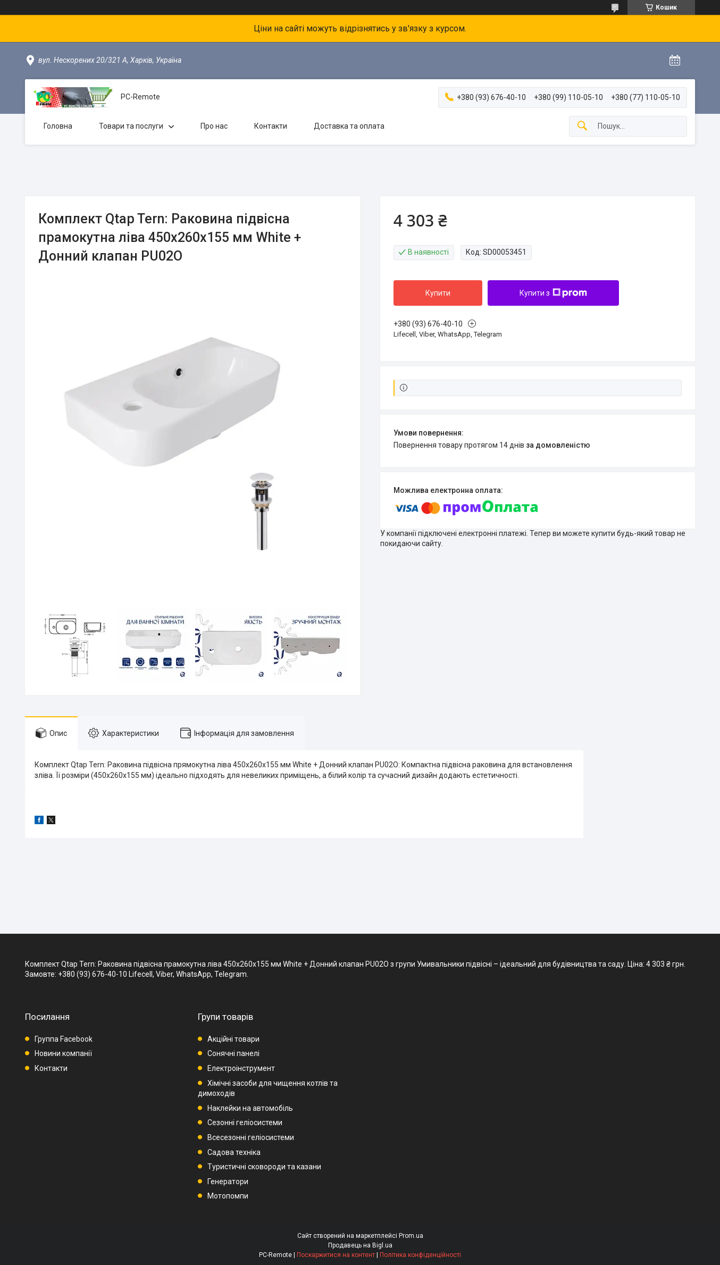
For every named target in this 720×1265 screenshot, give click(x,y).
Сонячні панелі (233, 1053)
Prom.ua (411, 1235)
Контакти (270, 126)
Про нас (214, 126)
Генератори (227, 1181)
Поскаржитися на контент (336, 1255)
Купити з (553, 293)
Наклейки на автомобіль (250, 1108)
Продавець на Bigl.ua (360, 1245)
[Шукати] (582, 126)
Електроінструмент (241, 1068)
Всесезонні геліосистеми (250, 1137)
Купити (437, 293)
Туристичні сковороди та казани (264, 1166)
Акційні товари (233, 1039)
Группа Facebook (64, 1039)
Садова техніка (234, 1152)
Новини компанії (63, 1053)
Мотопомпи (227, 1196)
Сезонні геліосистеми (244, 1122)
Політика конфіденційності (420, 1255)
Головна (58, 126)
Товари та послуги (131, 126)
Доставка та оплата (349, 126)
